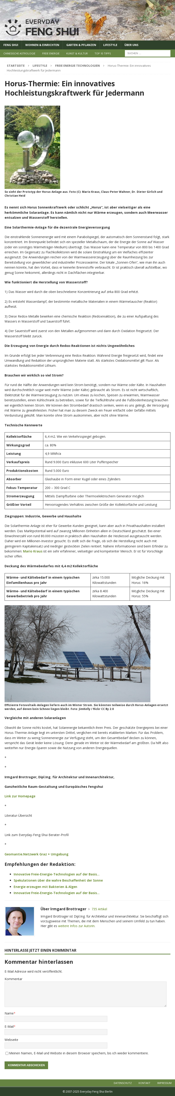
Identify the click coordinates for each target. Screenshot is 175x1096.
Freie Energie (50, 53)
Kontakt (144, 1083)
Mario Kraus (32, 551)
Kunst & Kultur (77, 53)
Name (9, 1013)
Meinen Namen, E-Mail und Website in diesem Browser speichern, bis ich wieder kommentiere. (79, 1053)
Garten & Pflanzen (81, 45)
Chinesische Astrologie (19, 53)
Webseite (11, 1040)
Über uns (131, 45)
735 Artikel (99, 909)
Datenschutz (123, 1083)
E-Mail (9, 1026)
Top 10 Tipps (103, 53)
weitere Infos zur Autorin (76, 926)
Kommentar (13, 979)
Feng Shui (10, 45)
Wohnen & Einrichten (42, 45)
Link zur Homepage (20, 796)
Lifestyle (110, 45)
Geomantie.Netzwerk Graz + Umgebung (36, 854)
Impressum (164, 1083)
